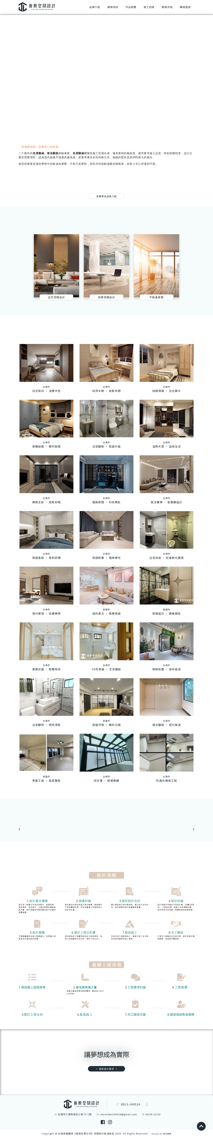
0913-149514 (130, 1104)
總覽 (131, 7)
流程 (167, 7)
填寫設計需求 (106, 1069)
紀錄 (149, 7)
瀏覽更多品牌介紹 (106, 196)
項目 (112, 7)
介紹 (94, 7)
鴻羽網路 (167, 1133)
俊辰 (185, 7)
